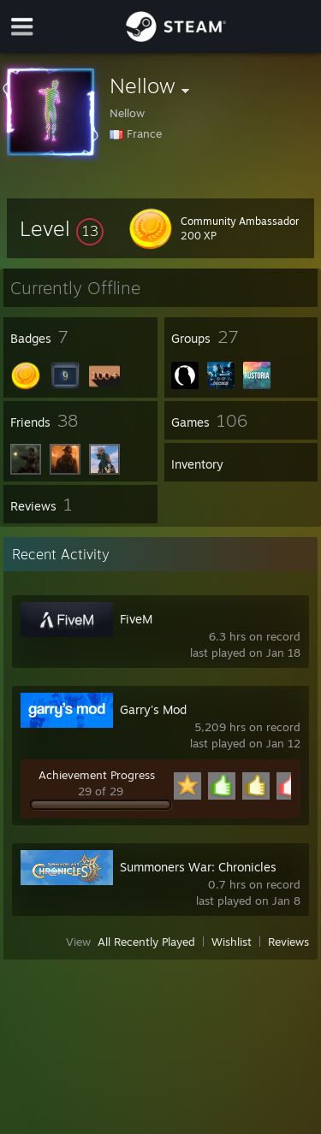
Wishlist (231, 941)
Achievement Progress (97, 775)
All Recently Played (146, 941)
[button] (62, 228)
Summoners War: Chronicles (198, 866)
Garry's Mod (153, 709)
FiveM (136, 618)
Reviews (288, 941)
